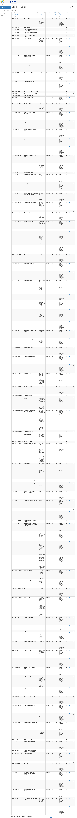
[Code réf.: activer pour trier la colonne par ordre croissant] (6, 14)
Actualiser (72, 8)
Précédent (46, 812)
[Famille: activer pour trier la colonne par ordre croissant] (12, 14)
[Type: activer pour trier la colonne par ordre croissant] (65, 14)
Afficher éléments (10, 10)
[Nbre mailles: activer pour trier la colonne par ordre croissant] (50, 14)
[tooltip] (69, 19)
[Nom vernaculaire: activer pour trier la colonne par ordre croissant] (39, 14)
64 (63, 812)
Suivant (67, 812)
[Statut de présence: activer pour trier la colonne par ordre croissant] (60, 14)
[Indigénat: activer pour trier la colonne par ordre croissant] (45, 14)
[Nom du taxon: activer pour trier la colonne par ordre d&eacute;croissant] (26, 14)
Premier (41, 812)
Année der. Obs (54, 14)
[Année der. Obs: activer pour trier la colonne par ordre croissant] (55, 14)
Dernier (72, 812)
